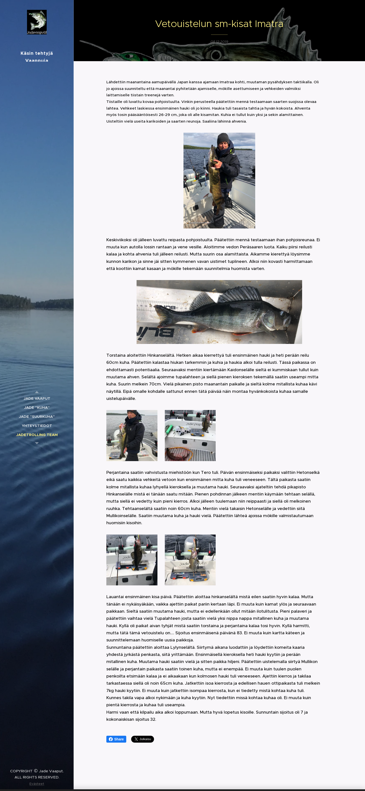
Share (116, 739)
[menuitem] (36, 398)
